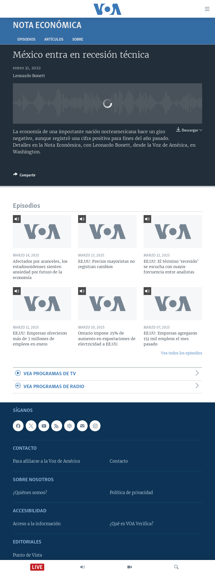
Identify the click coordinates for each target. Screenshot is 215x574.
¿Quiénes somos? (30, 492)
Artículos (53, 40)
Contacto (119, 461)
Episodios (26, 40)
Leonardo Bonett (29, 75)
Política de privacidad (131, 492)
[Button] (24, 176)
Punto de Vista (27, 555)
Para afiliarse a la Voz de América (46, 461)
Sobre (77, 40)
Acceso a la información (37, 523)
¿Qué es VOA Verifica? (131, 523)
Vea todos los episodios (181, 353)
